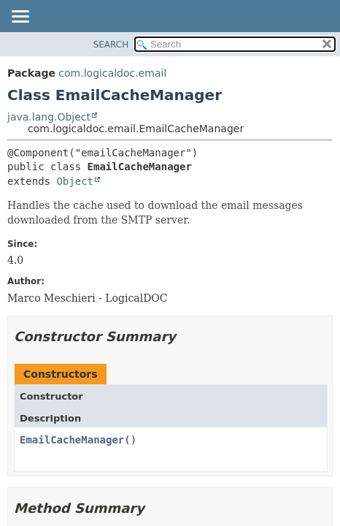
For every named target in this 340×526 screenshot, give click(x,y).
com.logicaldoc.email (112, 73)
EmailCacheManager (72, 440)
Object (74, 181)
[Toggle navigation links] (19, 17)
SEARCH (111, 44)
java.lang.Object (48, 117)
